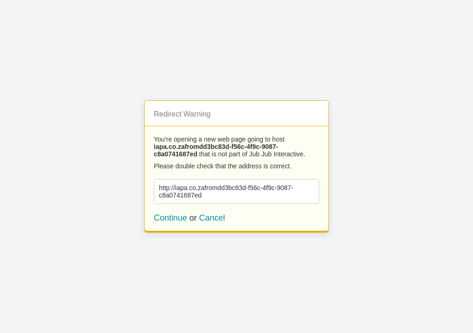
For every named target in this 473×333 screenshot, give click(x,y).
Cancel (212, 217)
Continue (170, 217)
